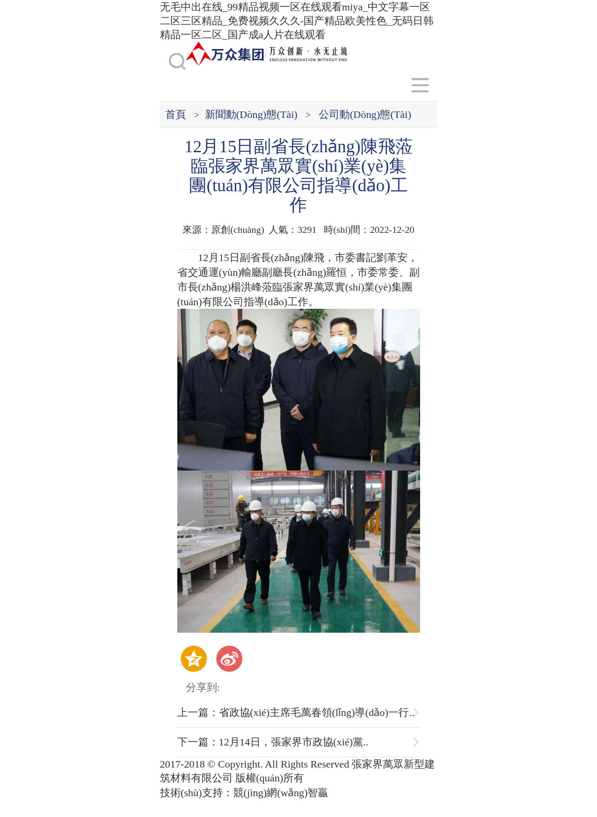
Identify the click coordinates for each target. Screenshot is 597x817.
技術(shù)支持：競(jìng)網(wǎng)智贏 (245, 792)
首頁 (175, 114)
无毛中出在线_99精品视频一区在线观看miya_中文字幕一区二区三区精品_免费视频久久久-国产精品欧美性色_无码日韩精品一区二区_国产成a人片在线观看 (297, 20)
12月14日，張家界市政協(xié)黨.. (294, 742)
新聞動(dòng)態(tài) (251, 114)
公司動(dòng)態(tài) (365, 114)
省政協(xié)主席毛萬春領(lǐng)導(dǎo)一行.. (316, 712)
